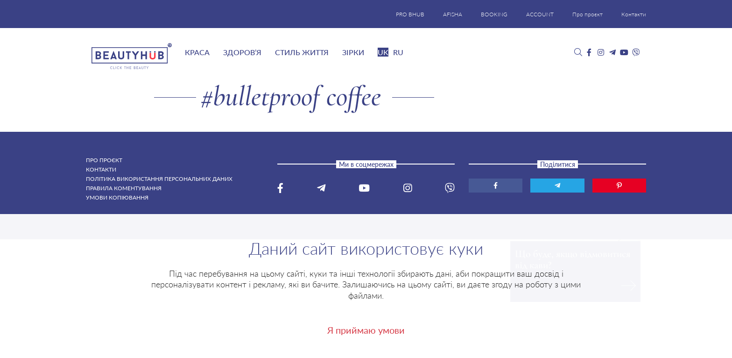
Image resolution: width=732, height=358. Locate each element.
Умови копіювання (117, 197)
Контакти (633, 14)
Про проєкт (587, 14)
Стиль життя (302, 52)
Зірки (353, 52)
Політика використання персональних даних (159, 178)
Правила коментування (124, 188)
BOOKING (494, 14)
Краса (197, 52)
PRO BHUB (410, 14)
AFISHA (452, 14)
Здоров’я (242, 52)
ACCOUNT (540, 14)
